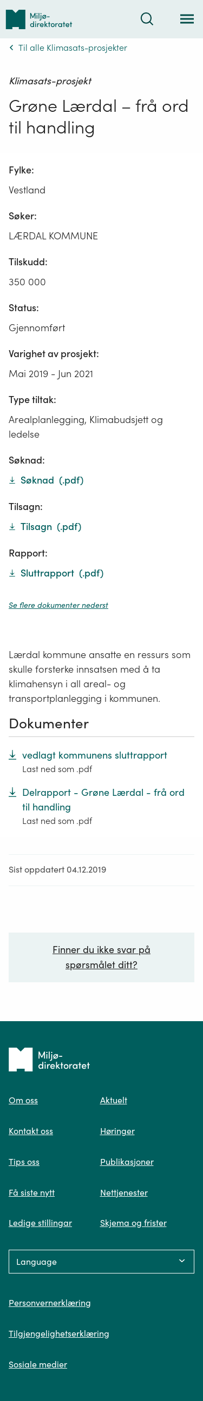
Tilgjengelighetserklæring (59, 1333)
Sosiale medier (38, 1364)
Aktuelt (113, 1100)
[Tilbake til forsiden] (39, 19)
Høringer (117, 1130)
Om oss (23, 1100)
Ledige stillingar (40, 1222)
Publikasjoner (127, 1161)
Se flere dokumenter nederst (58, 605)
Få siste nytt (32, 1192)
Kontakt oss (31, 1130)
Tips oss (24, 1161)
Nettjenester (124, 1192)
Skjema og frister (133, 1222)
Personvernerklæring (50, 1302)
